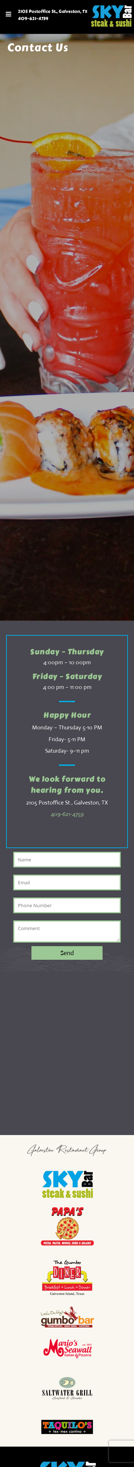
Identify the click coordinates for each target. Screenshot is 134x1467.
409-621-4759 (33, 18)
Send (67, 953)
